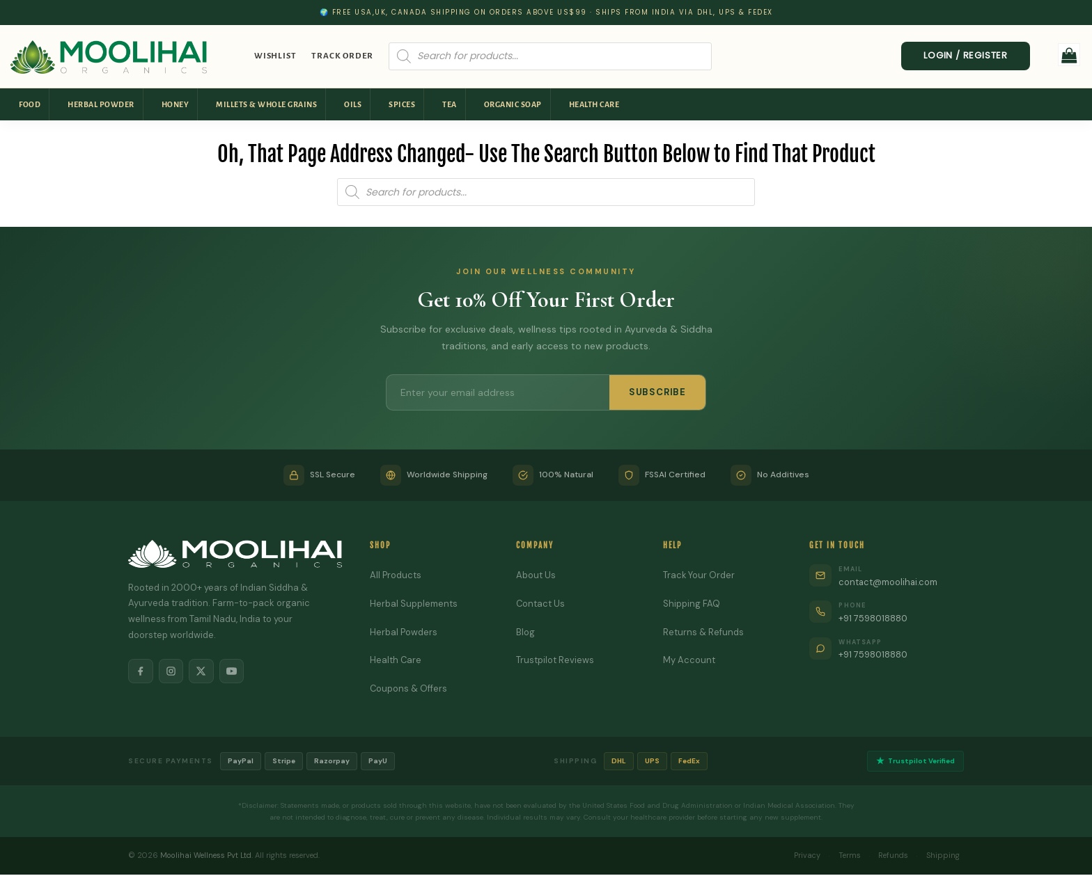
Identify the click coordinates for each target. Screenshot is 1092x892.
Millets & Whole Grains (266, 104)
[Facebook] (140, 671)
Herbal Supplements (414, 604)
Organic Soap (513, 104)
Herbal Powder (101, 104)
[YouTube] (232, 671)
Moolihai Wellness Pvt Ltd (205, 855)
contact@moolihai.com (888, 582)
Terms (849, 855)
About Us (536, 575)
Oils (352, 104)
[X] (201, 671)
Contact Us (541, 604)
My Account (689, 660)
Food (29, 104)
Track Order (342, 56)
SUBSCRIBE (657, 392)
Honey (175, 104)
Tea (449, 104)
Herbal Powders (403, 632)
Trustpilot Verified (915, 761)
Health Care (594, 104)
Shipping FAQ (691, 604)
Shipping (943, 855)
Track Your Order (699, 575)
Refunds (893, 855)
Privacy (806, 855)
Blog (525, 632)
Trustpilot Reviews (555, 660)
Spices (402, 104)
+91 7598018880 (874, 618)
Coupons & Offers (409, 688)
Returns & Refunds (703, 632)
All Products (395, 575)
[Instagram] (171, 671)
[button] (1069, 54)
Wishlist (275, 56)
